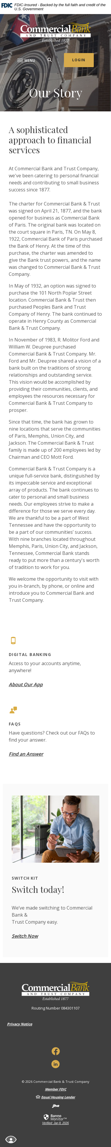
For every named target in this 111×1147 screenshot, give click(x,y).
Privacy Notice (19, 1024)
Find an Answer (26, 754)
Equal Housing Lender (58, 1097)
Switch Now (25, 936)
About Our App (26, 684)
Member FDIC (55, 1089)
